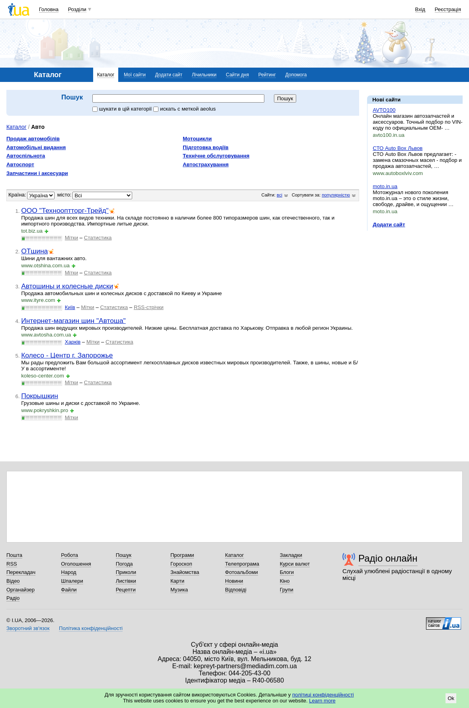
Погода (124, 564)
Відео (13, 581)
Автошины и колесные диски (67, 286)
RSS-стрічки (149, 307)
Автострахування (206, 164)
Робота (69, 555)
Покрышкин (39, 396)
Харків (72, 342)
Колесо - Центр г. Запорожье (67, 355)
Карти (177, 581)
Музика (179, 590)
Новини (234, 581)
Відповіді (235, 590)
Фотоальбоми (241, 572)
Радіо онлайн (388, 558)
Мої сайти (135, 75)
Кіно (285, 581)
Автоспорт (20, 164)
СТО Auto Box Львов (397, 148)
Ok (451, 698)
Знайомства (184, 572)
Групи (286, 590)
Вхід (420, 9)
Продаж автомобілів (33, 139)
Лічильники (204, 75)
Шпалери (72, 581)
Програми (182, 555)
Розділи (77, 9)
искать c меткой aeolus (184, 109)
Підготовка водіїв (206, 147)
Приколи (126, 572)
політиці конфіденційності (323, 695)
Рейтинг (267, 75)
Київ (70, 307)
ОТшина (34, 251)
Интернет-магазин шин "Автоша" (73, 321)
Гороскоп (181, 564)
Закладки (291, 555)
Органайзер (20, 590)
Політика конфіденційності (91, 628)
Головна (49, 9)
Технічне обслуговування (216, 156)
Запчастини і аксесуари (37, 173)
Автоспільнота (25, 156)
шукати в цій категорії (122, 109)
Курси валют (295, 564)
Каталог (106, 75)
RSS (11, 564)
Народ (68, 572)
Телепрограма (242, 564)
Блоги (287, 572)
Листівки (126, 581)
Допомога (296, 75)
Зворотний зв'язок (27, 628)
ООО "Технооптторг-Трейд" (65, 210)
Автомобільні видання (36, 147)
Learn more (322, 701)
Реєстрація (448, 9)
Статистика (98, 238)
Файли (68, 590)
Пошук (123, 555)
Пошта (14, 555)
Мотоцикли (197, 139)
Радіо (13, 598)
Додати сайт (169, 75)
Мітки (71, 238)
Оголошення (76, 564)
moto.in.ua (385, 186)
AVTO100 (384, 110)
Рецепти (126, 590)
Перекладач (20, 572)
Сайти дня (237, 75)
